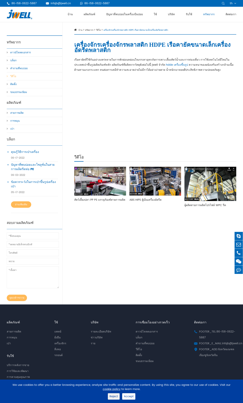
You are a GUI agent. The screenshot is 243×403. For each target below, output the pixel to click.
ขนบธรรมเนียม (18, 92)
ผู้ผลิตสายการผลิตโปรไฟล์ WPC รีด (205, 205)
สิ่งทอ (57, 349)
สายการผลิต (17, 113)
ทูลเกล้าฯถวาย (16, 298)
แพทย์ (57, 331)
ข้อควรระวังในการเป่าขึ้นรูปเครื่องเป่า (33, 184)
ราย (93, 343)
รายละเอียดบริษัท (101, 331)
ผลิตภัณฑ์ (89, 14)
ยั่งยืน (57, 337)
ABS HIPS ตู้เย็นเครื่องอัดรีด (145, 200)
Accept (129, 396)
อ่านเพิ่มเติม (21, 204)
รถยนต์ (58, 355)
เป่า (12, 129)
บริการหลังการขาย (18, 365)
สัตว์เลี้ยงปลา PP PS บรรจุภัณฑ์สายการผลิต (99, 200)
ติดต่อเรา (231, 14)
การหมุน (15, 121)
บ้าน (70, 14)
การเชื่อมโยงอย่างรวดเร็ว (153, 322)
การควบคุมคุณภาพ (18, 377)
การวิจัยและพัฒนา (18, 371)
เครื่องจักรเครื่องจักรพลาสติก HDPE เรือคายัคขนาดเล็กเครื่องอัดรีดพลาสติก (135, 30)
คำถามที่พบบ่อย (19, 68)
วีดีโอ (13, 76)
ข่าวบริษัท (97, 337)
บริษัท (171, 14)
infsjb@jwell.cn (58, 3)
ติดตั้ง (13, 84)
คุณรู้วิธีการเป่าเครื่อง (25, 152)
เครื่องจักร (60, 343)
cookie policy (111, 389)
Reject (114, 396)
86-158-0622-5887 (95, 3)
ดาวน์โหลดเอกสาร (20, 52)
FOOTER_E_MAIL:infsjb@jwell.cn (220, 343)
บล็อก (13, 60)
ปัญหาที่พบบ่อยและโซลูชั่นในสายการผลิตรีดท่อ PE (33, 167)
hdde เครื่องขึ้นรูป (177, 65)
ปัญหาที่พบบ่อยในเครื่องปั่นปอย (124, 14)
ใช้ (155, 14)
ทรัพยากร (209, 14)
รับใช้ (189, 14)
